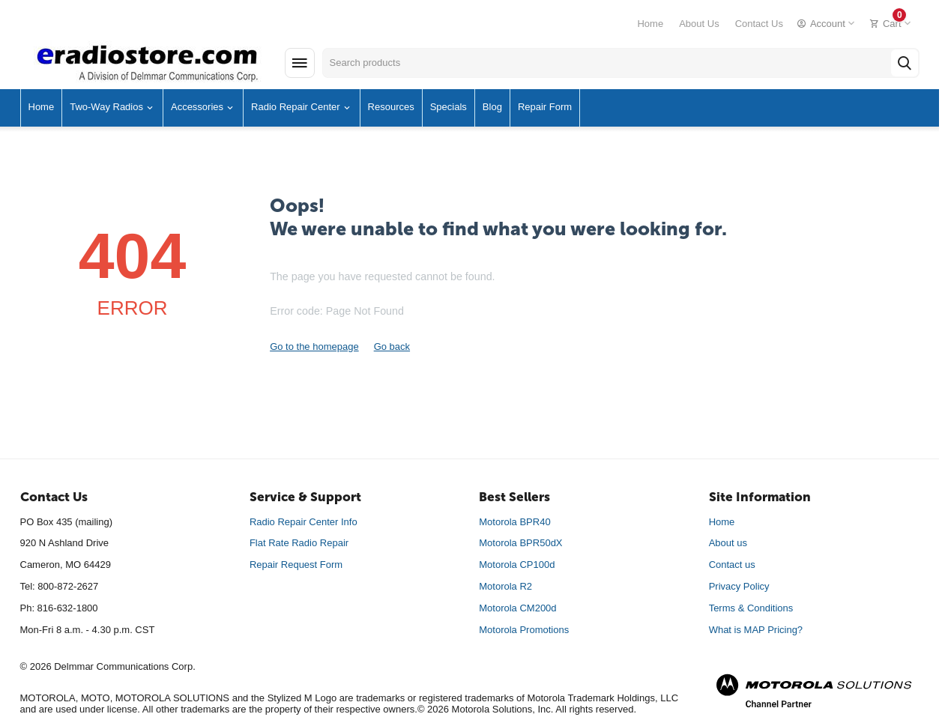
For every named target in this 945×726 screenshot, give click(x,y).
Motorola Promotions (524, 629)
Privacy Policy (739, 586)
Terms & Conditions (751, 608)
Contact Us (759, 23)
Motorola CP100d (517, 564)
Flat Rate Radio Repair (299, 542)
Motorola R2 (505, 586)
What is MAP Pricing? (756, 629)
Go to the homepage (314, 346)
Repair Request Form (296, 564)
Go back (392, 346)
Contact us (732, 564)
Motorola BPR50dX (520, 542)
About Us (699, 23)
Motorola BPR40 (514, 521)
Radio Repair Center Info (303, 521)
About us (728, 542)
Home (650, 23)
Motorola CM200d (517, 608)
